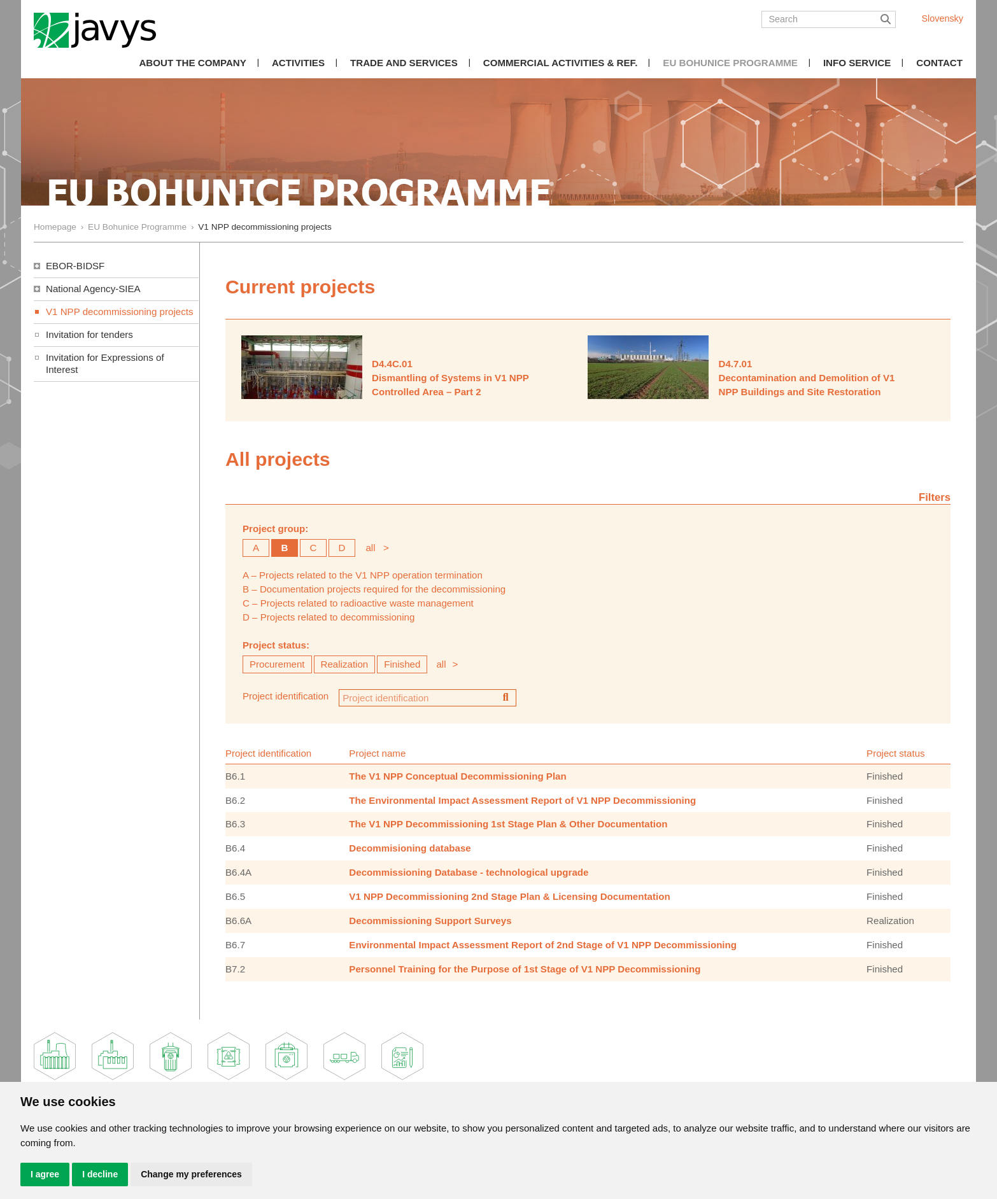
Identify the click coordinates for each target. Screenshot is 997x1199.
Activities (298, 62)
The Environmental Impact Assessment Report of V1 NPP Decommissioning (522, 800)
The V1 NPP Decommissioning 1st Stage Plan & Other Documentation (508, 823)
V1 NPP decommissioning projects (120, 311)
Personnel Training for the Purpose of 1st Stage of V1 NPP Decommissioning (524, 969)
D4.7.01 (735, 363)
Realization (345, 664)
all (370, 547)
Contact (939, 62)
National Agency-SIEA (93, 288)
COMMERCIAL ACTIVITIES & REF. (560, 62)
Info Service (857, 62)
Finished (402, 664)
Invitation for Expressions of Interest (105, 363)
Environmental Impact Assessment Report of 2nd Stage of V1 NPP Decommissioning (543, 944)
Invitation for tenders (89, 334)
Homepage (55, 227)
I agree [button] (45, 1174)
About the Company (192, 62)
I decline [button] (100, 1174)
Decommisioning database (409, 848)
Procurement (277, 664)
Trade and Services (404, 62)
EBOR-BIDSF (75, 265)
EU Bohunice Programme (730, 62)
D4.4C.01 (392, 363)
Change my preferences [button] (191, 1174)
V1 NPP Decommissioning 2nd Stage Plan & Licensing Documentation (509, 896)
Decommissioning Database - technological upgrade (468, 872)
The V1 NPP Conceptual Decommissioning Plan (457, 776)
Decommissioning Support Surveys (430, 920)
